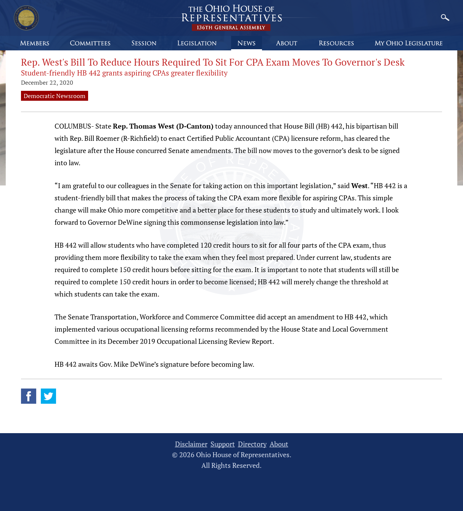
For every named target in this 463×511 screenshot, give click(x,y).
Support (223, 444)
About (279, 444)
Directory (252, 444)
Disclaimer (191, 444)
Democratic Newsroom (54, 96)
